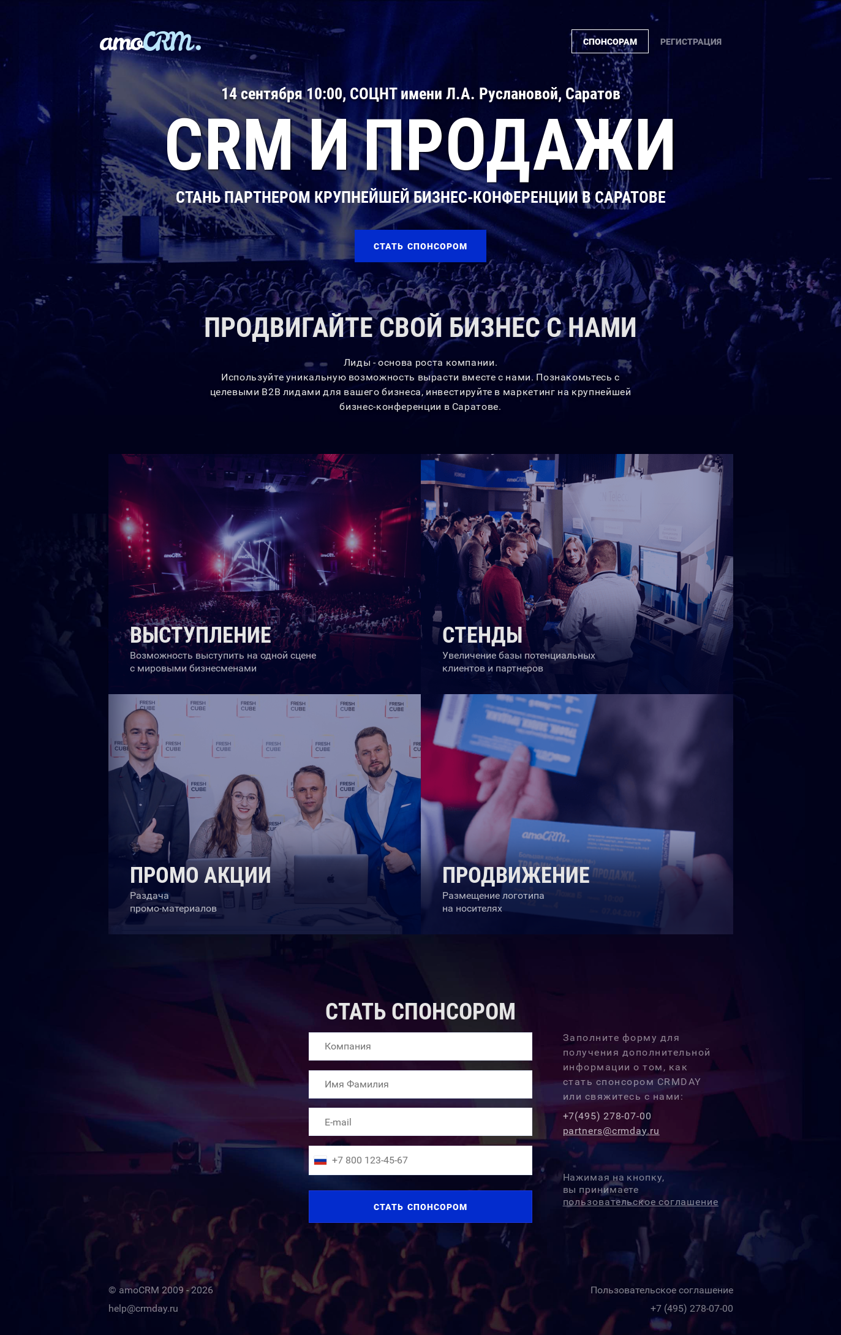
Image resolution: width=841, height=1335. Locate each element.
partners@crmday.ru (611, 1130)
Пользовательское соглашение (661, 1287)
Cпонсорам (610, 42)
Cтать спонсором (420, 246)
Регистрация (691, 42)
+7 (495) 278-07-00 (692, 1306)
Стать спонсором (420, 1207)
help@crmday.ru (143, 1306)
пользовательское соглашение (640, 1202)
